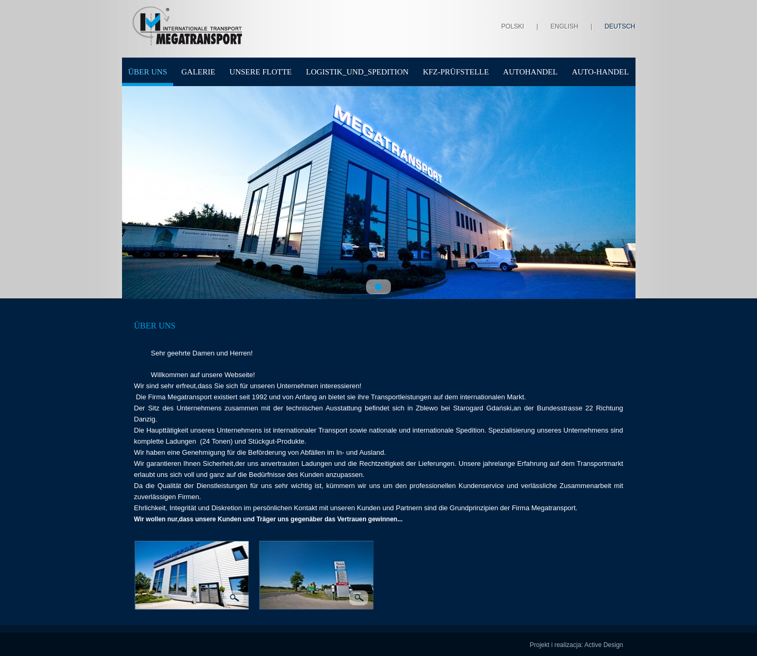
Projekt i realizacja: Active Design (576, 645)
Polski (512, 26)
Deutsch (619, 26)
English (564, 26)
